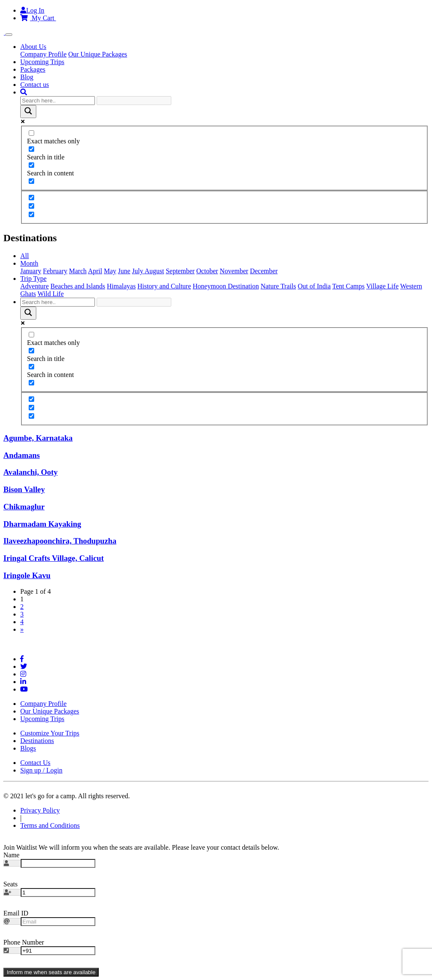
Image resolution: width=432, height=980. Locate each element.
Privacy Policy (40, 810)
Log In (32, 10)
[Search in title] (31, 149)
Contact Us (35, 762)
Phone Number (23, 942)
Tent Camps (348, 286)
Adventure (34, 286)
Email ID (15, 913)
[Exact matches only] (31, 133)
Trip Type (33, 278)
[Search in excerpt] (31, 181)
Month (29, 263)
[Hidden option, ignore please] (31, 197)
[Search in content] (31, 165)
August (154, 271)
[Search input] (57, 100)
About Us (33, 46)
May (110, 271)
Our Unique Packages (97, 54)
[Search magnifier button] (28, 111)
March (78, 271)
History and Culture (164, 286)
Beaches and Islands (78, 286)
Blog (26, 77)
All (24, 255)
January (30, 271)
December (264, 271)
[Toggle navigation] (8, 34)
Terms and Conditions (50, 825)
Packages (33, 69)
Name (11, 855)
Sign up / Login (41, 770)
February (55, 271)
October (207, 271)
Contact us (34, 84)
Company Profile (43, 54)
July (138, 271)
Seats (10, 884)
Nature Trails (278, 286)
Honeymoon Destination (226, 286)
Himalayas (121, 286)
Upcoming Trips (42, 61)
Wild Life (51, 293)
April (95, 271)
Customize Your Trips (49, 733)
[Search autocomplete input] (134, 100)
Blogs (28, 748)
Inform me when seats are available (51, 972)
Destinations (37, 740)
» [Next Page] (22, 629)
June (124, 271)
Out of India (314, 286)
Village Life (382, 286)
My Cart (38, 18)
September (180, 271)
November (234, 271)
